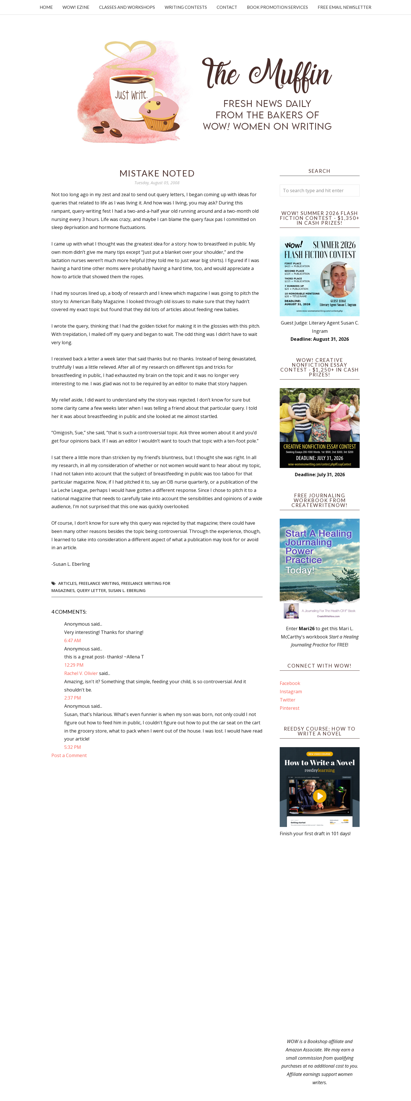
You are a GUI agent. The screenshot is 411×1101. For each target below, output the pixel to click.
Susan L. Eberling (127, 590)
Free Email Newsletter (344, 7)
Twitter (287, 700)
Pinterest (289, 708)
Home (46, 7)
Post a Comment (69, 755)
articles (67, 583)
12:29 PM (74, 665)
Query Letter (91, 590)
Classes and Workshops (127, 7)
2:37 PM (72, 698)
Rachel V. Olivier (81, 673)
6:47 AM (72, 640)
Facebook (290, 683)
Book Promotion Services (277, 7)
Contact (227, 7)
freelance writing (99, 583)
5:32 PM (72, 747)
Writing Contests (186, 7)
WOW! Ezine (76, 7)
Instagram (291, 691)
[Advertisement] (320, 937)
